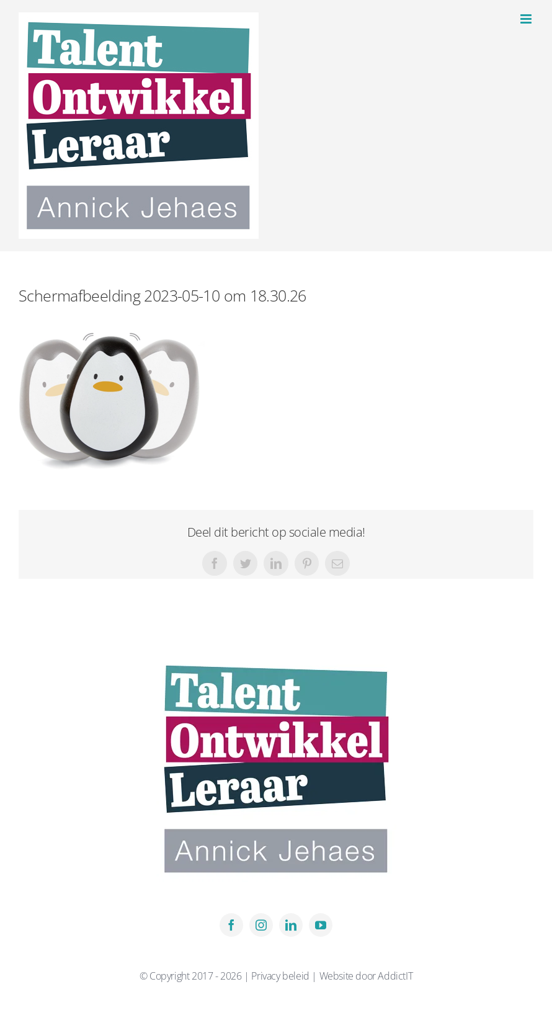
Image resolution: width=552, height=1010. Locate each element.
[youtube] (320, 925)
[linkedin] (291, 925)
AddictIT (395, 976)
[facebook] (231, 925)
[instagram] (261, 925)
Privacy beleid (281, 976)
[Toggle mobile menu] (526, 18)
